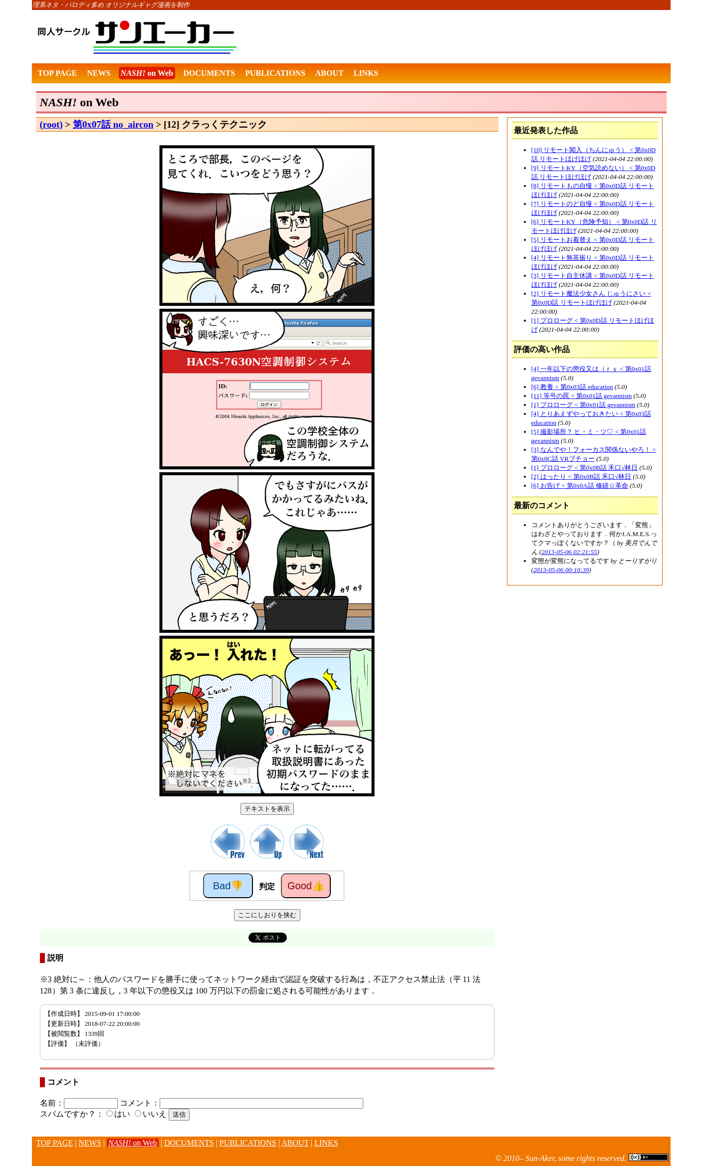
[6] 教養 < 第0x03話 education (572, 386)
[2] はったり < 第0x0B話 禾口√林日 (581, 476)
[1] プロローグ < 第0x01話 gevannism (583, 404)
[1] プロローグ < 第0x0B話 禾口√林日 (584, 467)
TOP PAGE (57, 73)
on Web (147, 73)
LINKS (366, 73)
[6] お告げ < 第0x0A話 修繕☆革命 (579, 485)
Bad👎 (228, 885)
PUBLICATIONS (275, 73)
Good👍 (305, 885)
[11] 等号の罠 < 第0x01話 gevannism (581, 395)
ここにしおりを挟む (267, 915)
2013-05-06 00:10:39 (561, 570)
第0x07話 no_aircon (113, 124)
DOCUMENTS (209, 73)
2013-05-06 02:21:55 (569, 552)
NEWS (98, 73)
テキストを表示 (267, 808)
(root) (51, 124)
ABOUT (329, 73)
